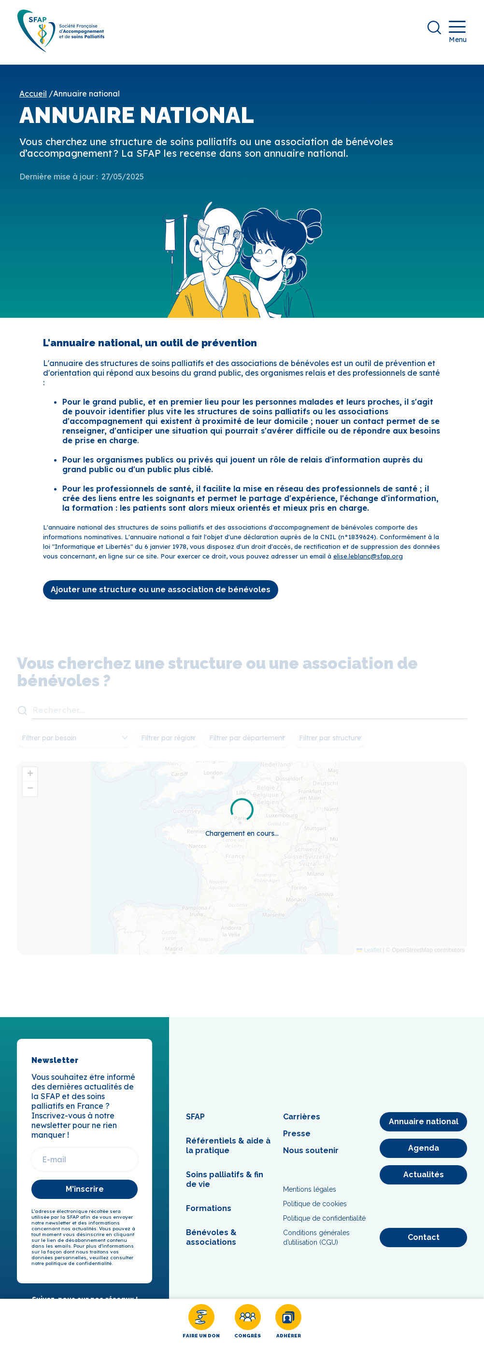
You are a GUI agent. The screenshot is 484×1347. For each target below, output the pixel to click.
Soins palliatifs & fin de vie (224, 1184)
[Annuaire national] (423, 1126)
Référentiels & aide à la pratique (228, 1150)
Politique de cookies (315, 1208)
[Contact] (423, 1242)
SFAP (195, 1121)
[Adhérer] (288, 1323)
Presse (297, 1138)
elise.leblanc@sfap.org (368, 560)
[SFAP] (65, 53)
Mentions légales (309, 1194)
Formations (208, 1213)
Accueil (33, 98)
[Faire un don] (201, 1323)
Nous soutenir (311, 1155)
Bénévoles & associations (211, 1242)
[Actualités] (423, 1179)
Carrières (301, 1121)
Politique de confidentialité (324, 1223)
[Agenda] (423, 1153)
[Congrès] (247, 1323)
